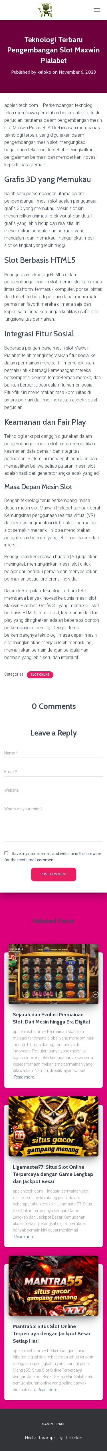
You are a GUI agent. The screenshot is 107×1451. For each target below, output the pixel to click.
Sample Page (53, 1424)
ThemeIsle (73, 1437)
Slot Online (40, 674)
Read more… (25, 1077)
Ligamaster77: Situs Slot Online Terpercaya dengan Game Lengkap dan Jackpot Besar (53, 1174)
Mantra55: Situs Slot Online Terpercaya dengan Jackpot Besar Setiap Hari (51, 1333)
